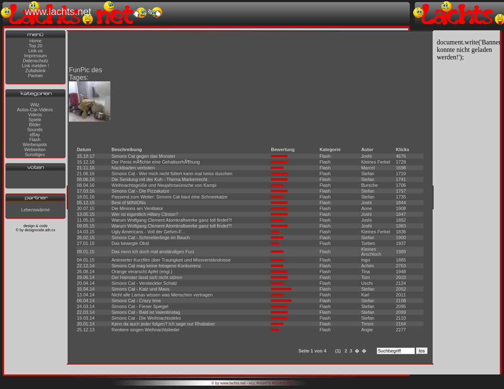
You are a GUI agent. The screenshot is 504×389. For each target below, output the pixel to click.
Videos (34, 114)
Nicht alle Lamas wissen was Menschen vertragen (162, 294)
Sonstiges (35, 154)
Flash (35, 139)
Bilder (35, 124)
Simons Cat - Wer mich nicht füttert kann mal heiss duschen (172, 173)
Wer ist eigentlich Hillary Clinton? (145, 214)
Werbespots (35, 144)
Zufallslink (35, 70)
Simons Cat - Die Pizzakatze (140, 190)
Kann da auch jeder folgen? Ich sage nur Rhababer (163, 323)
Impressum (35, 55)
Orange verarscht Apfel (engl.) (142, 271)
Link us (35, 50)
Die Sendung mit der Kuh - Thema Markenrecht (159, 179)
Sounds (34, 129)
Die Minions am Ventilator (137, 208)
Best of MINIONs (129, 202)
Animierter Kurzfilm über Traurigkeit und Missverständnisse (171, 259)
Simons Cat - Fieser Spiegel (140, 306)
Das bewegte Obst (130, 243)
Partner (35, 75)
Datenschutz (35, 60)
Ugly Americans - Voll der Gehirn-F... (148, 231)
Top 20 (35, 45)
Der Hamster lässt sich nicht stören (147, 277)
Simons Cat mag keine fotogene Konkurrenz (156, 265)
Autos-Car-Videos (35, 109)
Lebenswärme (35, 209)
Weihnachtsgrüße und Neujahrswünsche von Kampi (164, 185)
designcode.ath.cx (39, 230)
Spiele (35, 119)
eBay (34, 134)
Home (35, 40)
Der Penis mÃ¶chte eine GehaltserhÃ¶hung (156, 161)
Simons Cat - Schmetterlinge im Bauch (151, 237)
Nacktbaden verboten (133, 167)
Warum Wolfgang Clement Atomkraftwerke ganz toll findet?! (172, 220)
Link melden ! (35, 65)
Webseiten (35, 149)
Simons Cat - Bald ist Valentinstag (146, 312)
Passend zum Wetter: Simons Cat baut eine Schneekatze (170, 196)
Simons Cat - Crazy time (136, 300)
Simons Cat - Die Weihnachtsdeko (146, 318)
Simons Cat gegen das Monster (143, 156)
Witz (34, 104)
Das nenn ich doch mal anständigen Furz (153, 251)
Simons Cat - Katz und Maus (141, 288)
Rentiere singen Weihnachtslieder (146, 329)
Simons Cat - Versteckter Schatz (144, 283)
